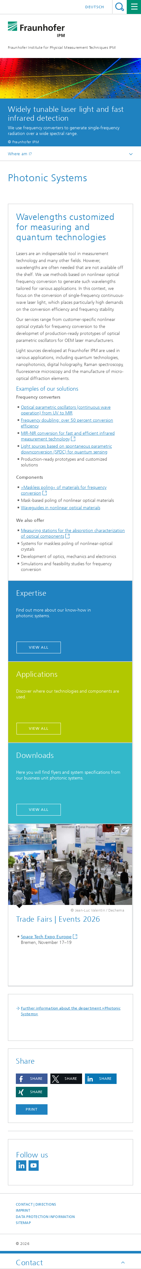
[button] (32, 1079)
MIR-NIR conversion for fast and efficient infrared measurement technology (68, 436)
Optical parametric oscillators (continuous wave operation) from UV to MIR (66, 410)
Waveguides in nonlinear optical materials (60, 507)
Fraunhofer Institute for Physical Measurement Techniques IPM (62, 47)
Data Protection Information (45, 1217)
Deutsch (94, 7)
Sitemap (23, 1223)
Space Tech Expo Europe (46, 936)
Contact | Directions (36, 1204)
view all (38, 647)
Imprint (23, 1210)
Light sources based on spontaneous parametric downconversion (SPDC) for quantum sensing (66, 449)
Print (32, 1109)
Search (119, 7)
